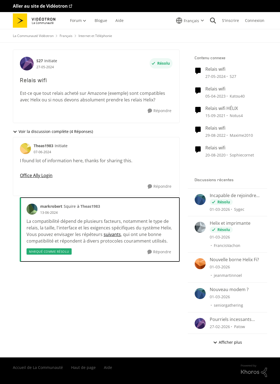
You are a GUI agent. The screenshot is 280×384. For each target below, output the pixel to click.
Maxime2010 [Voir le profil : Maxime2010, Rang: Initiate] (241, 135)
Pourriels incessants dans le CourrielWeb (231, 319)
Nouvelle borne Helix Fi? (234, 260)
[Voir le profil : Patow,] (200, 323)
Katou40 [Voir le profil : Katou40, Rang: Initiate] (237, 95)
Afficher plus (227, 342)
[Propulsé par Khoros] (254, 371)
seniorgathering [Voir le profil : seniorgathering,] (228, 305)
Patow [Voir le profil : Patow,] (239, 326)
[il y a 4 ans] (215, 115)
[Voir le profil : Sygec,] (200, 199)
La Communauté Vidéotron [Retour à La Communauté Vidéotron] (33, 35)
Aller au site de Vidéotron (40, 6)
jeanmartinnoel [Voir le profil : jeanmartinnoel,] (228, 275)
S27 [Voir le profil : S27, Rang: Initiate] (39, 60)
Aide (108, 367)
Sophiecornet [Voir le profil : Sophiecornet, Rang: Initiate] (242, 155)
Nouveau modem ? (229, 289)
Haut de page (83, 367)
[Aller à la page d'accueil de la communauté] (36, 20)
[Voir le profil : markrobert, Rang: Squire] (32, 209)
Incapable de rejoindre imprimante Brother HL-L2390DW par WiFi (234, 195)
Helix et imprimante (230, 223)
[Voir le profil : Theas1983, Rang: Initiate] (25, 148)
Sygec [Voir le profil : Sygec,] (239, 209)
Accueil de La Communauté (38, 367)
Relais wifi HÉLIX (221, 108)
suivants (112, 234)
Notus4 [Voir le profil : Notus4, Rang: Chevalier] (236, 115)
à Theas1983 (88, 206)
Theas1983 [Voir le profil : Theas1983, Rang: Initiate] (43, 145)
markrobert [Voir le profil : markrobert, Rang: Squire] (51, 206)
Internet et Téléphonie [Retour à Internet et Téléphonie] (95, 35)
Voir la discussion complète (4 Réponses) (53, 131)
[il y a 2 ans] (215, 76)
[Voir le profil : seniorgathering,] (200, 293)
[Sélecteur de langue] (190, 20)
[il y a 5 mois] (220, 209)
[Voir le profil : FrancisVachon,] (200, 227)
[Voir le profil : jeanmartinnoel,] (200, 263)
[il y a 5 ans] (215, 155)
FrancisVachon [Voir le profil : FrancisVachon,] (227, 245)
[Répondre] (160, 111)
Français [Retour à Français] (66, 35)
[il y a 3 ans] (215, 96)
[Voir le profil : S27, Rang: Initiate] (27, 63)
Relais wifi (215, 69)
